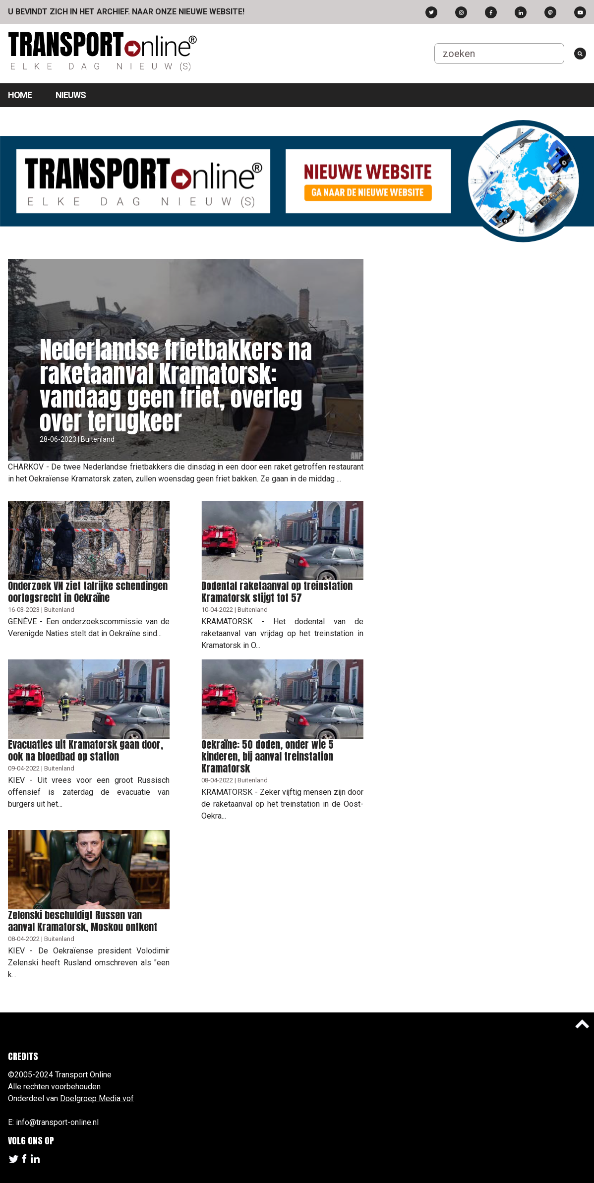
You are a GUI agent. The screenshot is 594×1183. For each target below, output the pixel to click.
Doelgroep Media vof (97, 1098)
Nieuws (71, 95)
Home (20, 95)
